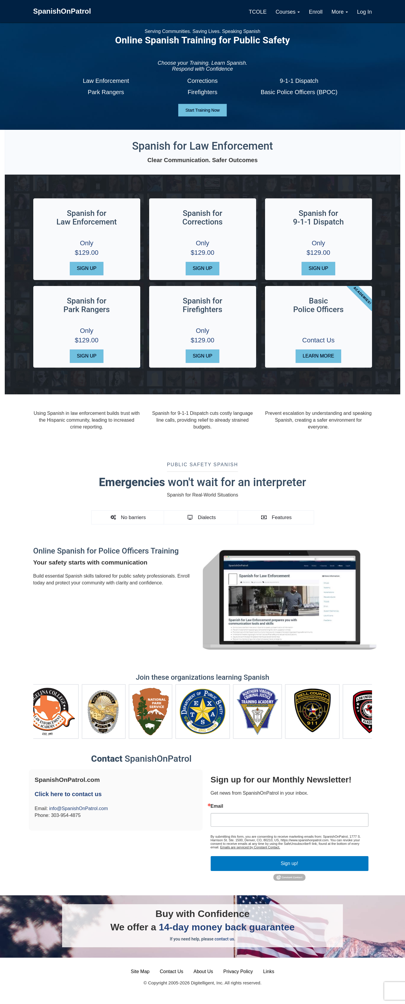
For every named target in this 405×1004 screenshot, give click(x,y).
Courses (287, 12)
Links (268, 971)
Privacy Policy (238, 971)
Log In (364, 12)
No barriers (127, 517)
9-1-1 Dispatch (299, 81)
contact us (224, 939)
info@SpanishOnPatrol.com (78, 808)
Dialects (201, 517)
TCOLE (258, 12)
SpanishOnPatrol (62, 11)
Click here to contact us (68, 794)
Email (217, 806)
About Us (203, 971)
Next (376, 709)
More (339, 12)
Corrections (202, 81)
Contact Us (318, 340)
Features (276, 517)
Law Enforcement (106, 81)
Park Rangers (106, 92)
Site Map (140, 971)
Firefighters (202, 92)
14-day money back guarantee (226, 927)
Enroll (315, 12)
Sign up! (289, 863)
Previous (29, 709)
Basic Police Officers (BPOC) (299, 92)
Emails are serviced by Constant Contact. (250, 847)
